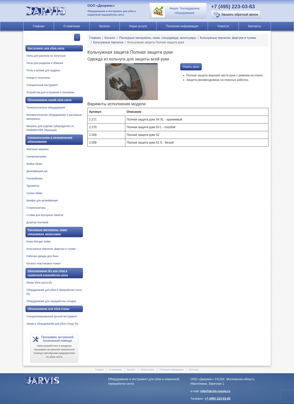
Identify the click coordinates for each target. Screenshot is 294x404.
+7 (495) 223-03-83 (233, 6)
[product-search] (49, 37)
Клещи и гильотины (38, 77)
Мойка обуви (34, 163)
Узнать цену (191, 66)
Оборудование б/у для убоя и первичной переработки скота (48, 273)
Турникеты (32, 185)
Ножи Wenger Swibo (38, 241)
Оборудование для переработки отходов (51, 301)
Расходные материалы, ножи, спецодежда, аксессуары (48, 231)
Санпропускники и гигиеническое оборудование (50, 139)
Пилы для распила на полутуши (45, 55)
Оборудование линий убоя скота (49, 99)
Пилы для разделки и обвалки (44, 63)
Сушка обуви (34, 193)
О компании (72, 26)
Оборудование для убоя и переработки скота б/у (54, 291)
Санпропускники (36, 156)
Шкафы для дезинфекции (42, 200)
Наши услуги (138, 26)
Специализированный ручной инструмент (51, 316)
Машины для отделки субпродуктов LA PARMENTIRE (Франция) (50, 128)
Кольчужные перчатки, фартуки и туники (51, 248)
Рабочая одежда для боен (42, 256)
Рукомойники (34, 178)
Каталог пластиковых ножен (43, 263)
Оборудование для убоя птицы (49, 308)
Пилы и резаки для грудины (43, 70)
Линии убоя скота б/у (39, 282)
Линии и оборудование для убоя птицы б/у (52, 323)
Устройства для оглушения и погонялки (50, 92)
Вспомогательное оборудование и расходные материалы (54, 116)
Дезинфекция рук (36, 171)
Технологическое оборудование (45, 107)
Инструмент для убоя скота (46, 48)
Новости (223, 26)
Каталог (104, 26)
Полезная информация (182, 26)
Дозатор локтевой (37, 222)
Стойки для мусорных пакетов (44, 215)
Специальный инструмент (42, 85)
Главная (38, 26)
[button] (178, 11)
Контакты (254, 26)
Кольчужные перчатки (108, 42)
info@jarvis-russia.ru (215, 391)
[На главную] (46, 10)
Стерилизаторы (36, 207)
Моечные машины (37, 149)
